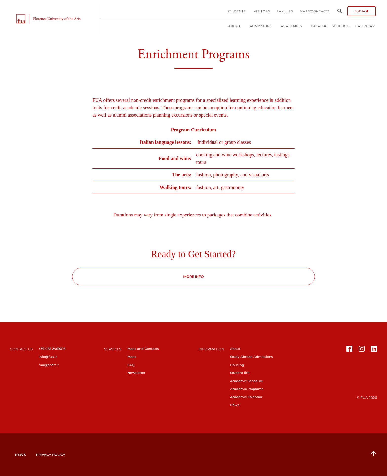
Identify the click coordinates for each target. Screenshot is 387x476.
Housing (237, 365)
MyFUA (361, 11)
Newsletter (136, 373)
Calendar (365, 26)
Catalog (319, 26)
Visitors (262, 11)
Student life (239, 373)
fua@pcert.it (49, 365)
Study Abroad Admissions (251, 357)
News (234, 405)
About (236, 26)
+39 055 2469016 (52, 349)
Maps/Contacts (315, 11)
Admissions (263, 26)
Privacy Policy (50, 455)
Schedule (341, 26)
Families (285, 11)
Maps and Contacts (143, 349)
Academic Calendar (246, 397)
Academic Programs (246, 389)
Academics (294, 26)
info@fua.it (48, 357)
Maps (131, 357)
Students (236, 11)
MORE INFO (193, 276)
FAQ (131, 365)
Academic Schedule (246, 381)
